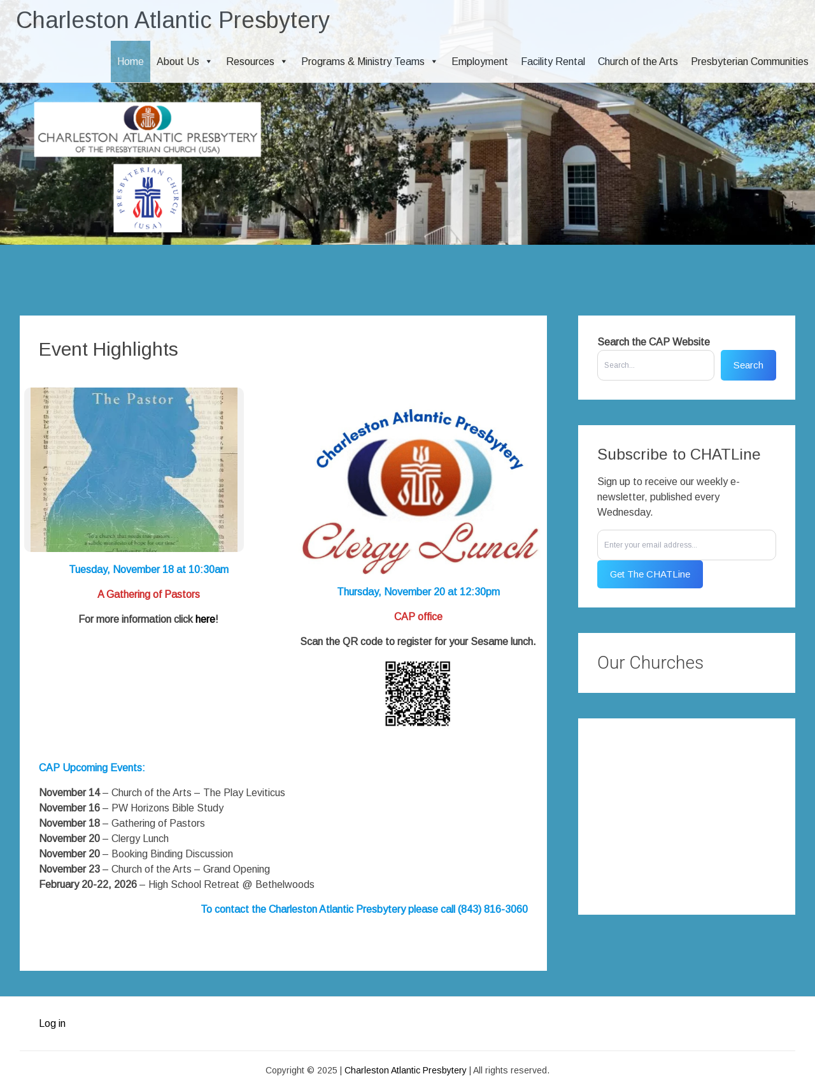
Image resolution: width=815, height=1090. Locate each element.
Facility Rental (553, 61)
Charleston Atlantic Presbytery (173, 20)
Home (130, 61)
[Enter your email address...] (686, 545)
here (205, 619)
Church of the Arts (638, 61)
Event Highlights (108, 349)
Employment (479, 61)
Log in (52, 1023)
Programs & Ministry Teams (370, 61)
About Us (185, 61)
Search (748, 365)
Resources (257, 61)
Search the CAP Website (653, 342)
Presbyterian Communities (750, 61)
